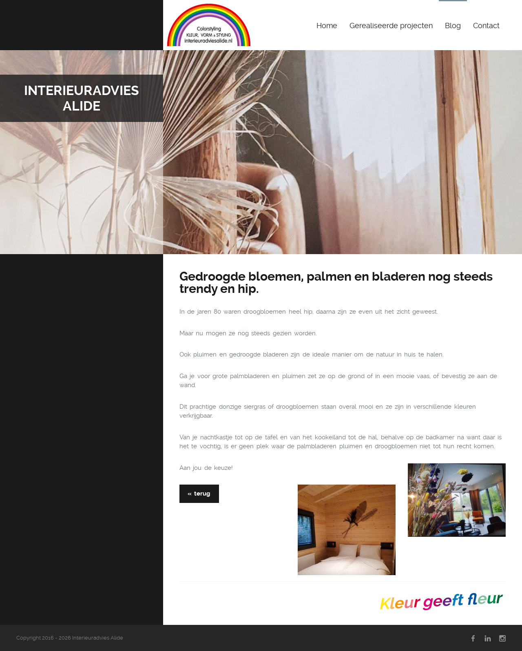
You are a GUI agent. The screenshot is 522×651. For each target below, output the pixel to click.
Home (326, 25)
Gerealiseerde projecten (391, 25)
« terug (199, 493)
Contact (486, 25)
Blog (453, 25)
